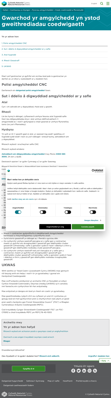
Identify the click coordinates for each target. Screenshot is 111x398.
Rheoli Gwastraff (11, 60)
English (94, 3)
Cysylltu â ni (28, 369)
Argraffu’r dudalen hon (98, 356)
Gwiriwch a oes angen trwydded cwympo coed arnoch (28, 337)
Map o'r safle (53, 381)
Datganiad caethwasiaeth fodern (18, 385)
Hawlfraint (67, 381)
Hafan (5, 10)
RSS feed (95, 371)
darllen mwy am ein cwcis (23, 199)
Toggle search (102, 3)
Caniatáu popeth (87, 227)
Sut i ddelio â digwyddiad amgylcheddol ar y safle (27, 49)
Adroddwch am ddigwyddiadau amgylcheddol (23, 154)
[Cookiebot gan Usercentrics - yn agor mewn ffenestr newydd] (97, 171)
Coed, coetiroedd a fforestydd (69, 10)
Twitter (79, 371)
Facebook (73, 371)
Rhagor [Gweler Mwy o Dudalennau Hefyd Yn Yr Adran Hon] (6, 341)
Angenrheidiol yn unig (55, 227)
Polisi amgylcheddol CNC (15, 43)
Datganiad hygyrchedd (12, 381)
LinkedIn (84, 371)
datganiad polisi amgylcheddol (30, 90)
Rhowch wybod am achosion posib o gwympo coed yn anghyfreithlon (35, 331)
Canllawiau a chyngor (20, 10)
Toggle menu (108, 3)
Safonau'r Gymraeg (35, 381)
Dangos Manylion (91, 220)
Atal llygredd (10, 55)
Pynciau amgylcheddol (42, 10)
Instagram (90, 371)
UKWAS (7, 66)
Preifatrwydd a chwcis (86, 381)
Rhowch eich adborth (49, 356)
